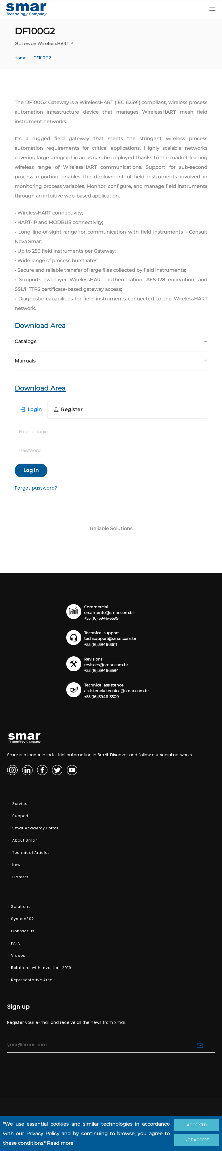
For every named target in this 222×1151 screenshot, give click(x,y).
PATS (16, 943)
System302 (22, 918)
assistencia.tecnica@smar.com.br (116, 691)
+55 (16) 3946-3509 (101, 697)
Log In (31, 470)
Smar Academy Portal (34, 828)
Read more (60, 1143)
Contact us (23, 931)
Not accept (197, 1140)
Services (20, 803)
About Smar (24, 840)
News (17, 864)
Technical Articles (30, 852)
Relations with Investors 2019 (41, 967)
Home (21, 58)
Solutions (21, 906)
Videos (18, 955)
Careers (20, 877)
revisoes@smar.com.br (106, 665)
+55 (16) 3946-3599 (101, 618)
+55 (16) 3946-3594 (101, 670)
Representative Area (32, 979)
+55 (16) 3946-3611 (100, 644)
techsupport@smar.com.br (110, 638)
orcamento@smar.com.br (109, 612)
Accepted (197, 1125)
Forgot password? (36, 488)
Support (20, 815)
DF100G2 (42, 58)
